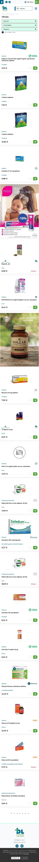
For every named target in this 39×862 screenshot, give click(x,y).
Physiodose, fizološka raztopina (13, 796)
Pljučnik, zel (6, 264)
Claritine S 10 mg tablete (11, 171)
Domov (3, 14)
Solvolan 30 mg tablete (10, 613)
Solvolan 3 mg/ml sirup (10, 649)
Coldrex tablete (7, 97)
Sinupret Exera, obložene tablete (14, 686)
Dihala (17, 14)
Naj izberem (26, 853)
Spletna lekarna (10, 14)
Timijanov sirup (7, 429)
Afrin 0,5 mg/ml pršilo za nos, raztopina (16, 466)
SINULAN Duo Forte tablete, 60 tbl (14, 577)
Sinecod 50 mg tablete (10, 760)
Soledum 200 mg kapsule (11, 540)
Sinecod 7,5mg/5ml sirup (11, 723)
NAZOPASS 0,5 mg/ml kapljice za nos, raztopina (19, 300)
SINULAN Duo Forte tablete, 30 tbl (14, 503)
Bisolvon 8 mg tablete (10, 393)
